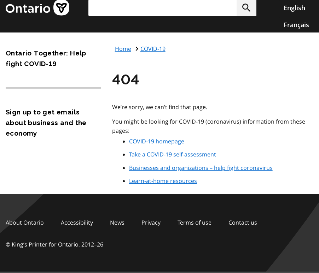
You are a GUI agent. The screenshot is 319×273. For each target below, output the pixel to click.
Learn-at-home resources (163, 181)
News (117, 222)
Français (296, 24)
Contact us (242, 222)
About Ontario (25, 222)
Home (123, 49)
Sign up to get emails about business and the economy (46, 122)
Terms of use (194, 222)
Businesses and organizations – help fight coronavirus (201, 168)
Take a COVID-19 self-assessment (172, 154)
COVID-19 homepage (156, 141)
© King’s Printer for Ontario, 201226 (54, 244)
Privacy (151, 222)
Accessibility (77, 222)
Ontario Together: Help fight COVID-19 (46, 58)
